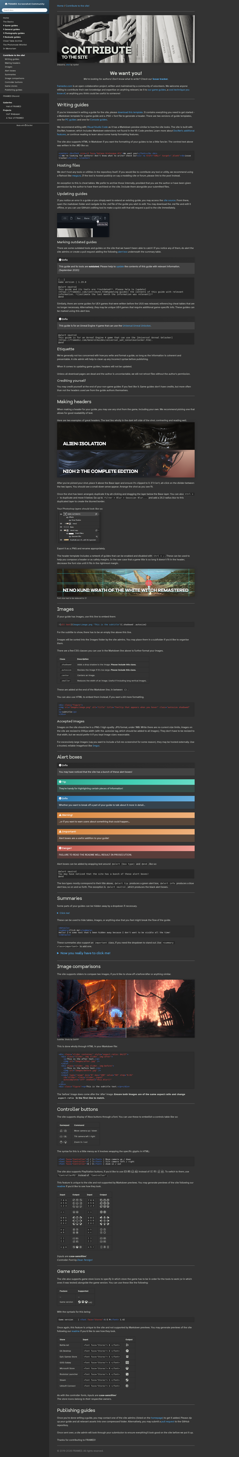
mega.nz (76, 175)
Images (8, 67)
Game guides (11, 25)
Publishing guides (13, 90)
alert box (122, 251)
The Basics (8, 21)
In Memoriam (9, 48)
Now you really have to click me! (85, 953)
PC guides (71, 119)
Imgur (96, 745)
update (120, 266)
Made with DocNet (25, 125)
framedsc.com (64, 86)
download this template (130, 112)
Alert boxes (10, 70)
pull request (167, 1421)
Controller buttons (14, 82)
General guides (12, 29)
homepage (157, 1417)
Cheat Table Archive (12, 41)
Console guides (98, 119)
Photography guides (15, 33)
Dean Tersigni (84, 1260)
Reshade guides (13, 37)
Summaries (10, 74)
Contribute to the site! (14, 55)
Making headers (12, 63)
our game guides (157, 89)
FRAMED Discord (11, 96)
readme (61, 1186)
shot (68, 64)
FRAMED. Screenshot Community (24, 4)
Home (6, 18)
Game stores (11, 86)
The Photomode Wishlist (15, 44)
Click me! (65, 913)
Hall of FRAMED (13, 106)
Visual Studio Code (97, 127)
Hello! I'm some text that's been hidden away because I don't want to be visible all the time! (126, 913)
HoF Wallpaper (13, 114)
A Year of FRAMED (15, 118)
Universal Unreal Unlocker (137, 325)
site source (170, 200)
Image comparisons (14, 78)
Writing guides (12, 59)
